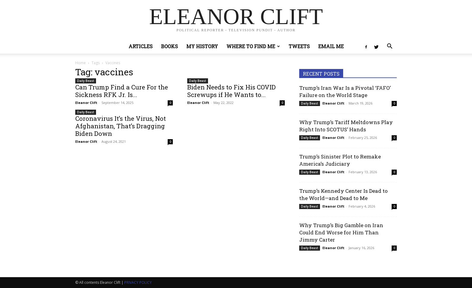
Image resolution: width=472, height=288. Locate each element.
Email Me (331, 46)
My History (202, 46)
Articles (141, 46)
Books (169, 46)
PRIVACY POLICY (138, 282)
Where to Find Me (253, 46)
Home (80, 62)
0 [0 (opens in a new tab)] (170, 103)
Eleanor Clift (86, 102)
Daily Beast (85, 81)
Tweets (299, 46)
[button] (389, 47)
